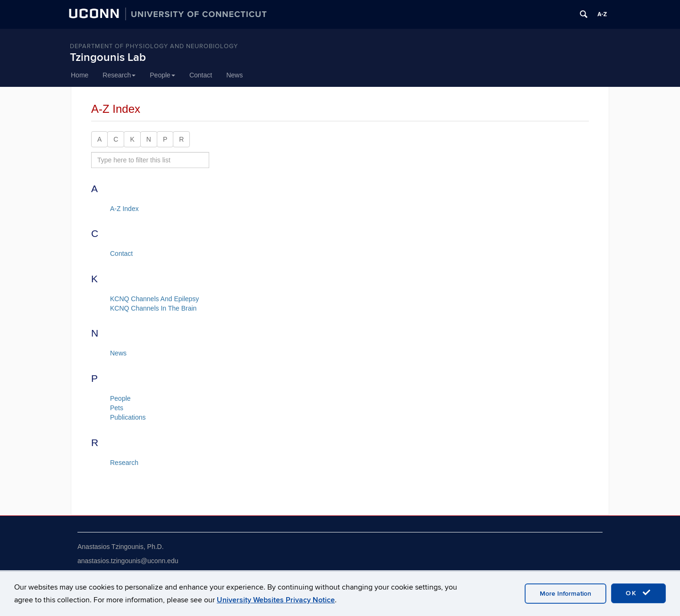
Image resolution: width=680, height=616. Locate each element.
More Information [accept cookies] (565, 594)
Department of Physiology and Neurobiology (154, 46)
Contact (200, 75)
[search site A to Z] (150, 160)
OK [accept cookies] (638, 593)
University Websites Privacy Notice (276, 600)
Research (119, 75)
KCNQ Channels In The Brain (153, 308)
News (234, 75)
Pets (116, 408)
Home (79, 75)
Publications (128, 417)
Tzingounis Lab (108, 57)
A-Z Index (124, 208)
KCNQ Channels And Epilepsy (154, 299)
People (162, 75)
